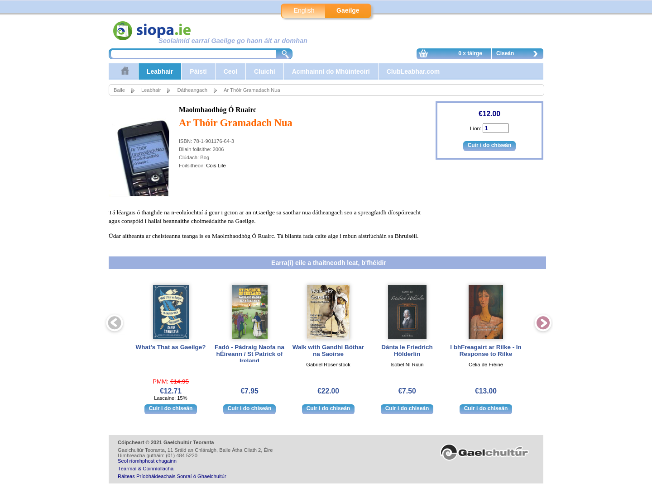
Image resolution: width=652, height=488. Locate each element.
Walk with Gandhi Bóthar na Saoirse (328, 350)
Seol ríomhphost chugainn (147, 461)
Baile (119, 90)
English (304, 10)
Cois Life (216, 165)
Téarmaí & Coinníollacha (145, 468)
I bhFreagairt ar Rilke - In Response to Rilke (486, 350)
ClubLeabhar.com (413, 71)
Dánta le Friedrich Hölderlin (407, 350)
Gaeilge (348, 10)
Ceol (230, 71)
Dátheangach (192, 90)
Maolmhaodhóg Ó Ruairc (217, 110)
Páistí (198, 71)
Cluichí (264, 71)
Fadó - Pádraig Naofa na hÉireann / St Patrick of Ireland (249, 354)
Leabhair (160, 71)
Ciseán (519, 54)
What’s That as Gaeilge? (171, 347)
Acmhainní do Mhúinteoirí (331, 71)
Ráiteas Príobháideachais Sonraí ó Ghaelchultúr (172, 476)
